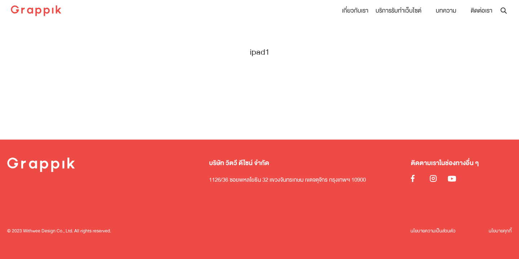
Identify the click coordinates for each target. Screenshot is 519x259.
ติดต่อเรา (481, 10)
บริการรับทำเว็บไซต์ (398, 10)
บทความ (446, 10)
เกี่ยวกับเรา (355, 10)
